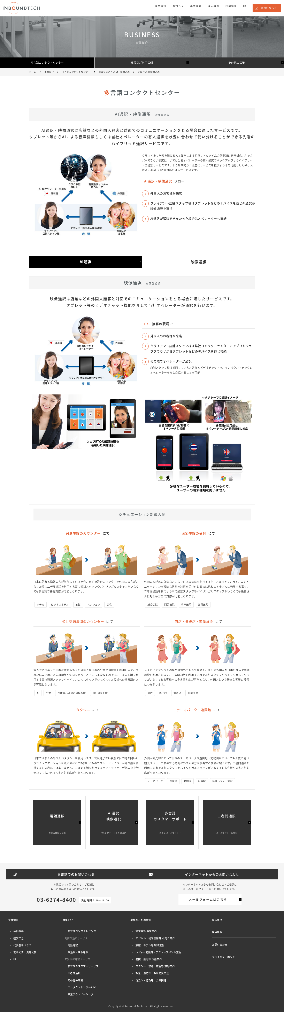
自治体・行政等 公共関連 (151, 980)
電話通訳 (73, 945)
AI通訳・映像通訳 (78, 952)
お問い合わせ (269, 8)
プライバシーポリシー (225, 957)
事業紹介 (196, 6)
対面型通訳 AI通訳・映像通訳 (114, 71)
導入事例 (213, 6)
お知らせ (178, 6)
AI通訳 (86, 262)
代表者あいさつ (22, 945)
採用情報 (231, 6)
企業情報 (160, 6)
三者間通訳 (74, 973)
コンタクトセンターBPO (82, 987)
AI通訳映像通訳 (114, 822)
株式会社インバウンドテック (21, 8)
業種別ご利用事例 (142, 62)
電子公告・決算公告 (25, 952)
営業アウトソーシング (80, 994)
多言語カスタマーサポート (170, 822)
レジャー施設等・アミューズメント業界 (158, 952)
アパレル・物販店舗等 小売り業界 (155, 938)
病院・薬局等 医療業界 (149, 959)
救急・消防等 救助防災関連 (152, 973)
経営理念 (18, 938)
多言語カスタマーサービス (83, 966)
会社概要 (18, 931)
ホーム (32, 71)
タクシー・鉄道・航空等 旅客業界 (155, 966)
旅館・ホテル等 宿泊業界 (150, 945)
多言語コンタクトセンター (47, 62)
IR (244, 6)
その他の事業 (236, 62)
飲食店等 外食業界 (146, 931)
